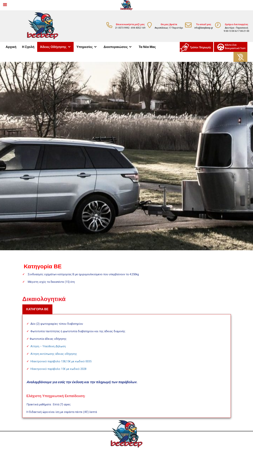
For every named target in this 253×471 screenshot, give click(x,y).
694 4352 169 (138, 28)
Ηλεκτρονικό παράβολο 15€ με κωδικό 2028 (58, 369)
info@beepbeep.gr (203, 28)
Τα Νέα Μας (147, 47)
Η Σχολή (28, 47)
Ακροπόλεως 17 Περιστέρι (169, 28)
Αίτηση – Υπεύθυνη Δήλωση (48, 346)
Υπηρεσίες (84, 47)
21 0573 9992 (122, 28)
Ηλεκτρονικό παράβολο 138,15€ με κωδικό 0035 (60, 361)
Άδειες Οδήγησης (53, 47)
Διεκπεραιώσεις (116, 47)
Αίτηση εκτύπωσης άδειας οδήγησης (53, 354)
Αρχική (11, 47)
